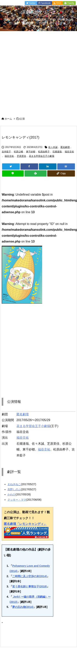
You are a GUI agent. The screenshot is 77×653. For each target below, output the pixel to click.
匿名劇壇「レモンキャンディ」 (25, 523)
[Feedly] (36, 173)
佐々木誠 (52, 147)
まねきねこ (14, 484)
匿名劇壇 (65, 147)
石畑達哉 (57, 151)
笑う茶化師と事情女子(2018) (29, 586)
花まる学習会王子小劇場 (41, 156)
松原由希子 (44, 151)
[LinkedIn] (48, 166)
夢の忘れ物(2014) (22, 606)
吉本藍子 (6, 151)
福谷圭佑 (69, 151)
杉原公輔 (18, 151)
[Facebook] (29, 166)
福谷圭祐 (9, 156)
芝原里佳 (21, 156)
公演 (22, 118)
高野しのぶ (14, 489)
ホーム (8, 118)
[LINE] (13, 173)
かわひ (11, 494)
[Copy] (61, 173)
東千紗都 (30, 151)
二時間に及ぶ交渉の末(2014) (29, 576)
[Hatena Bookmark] (66, 166)
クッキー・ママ (16, 499)
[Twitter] (11, 166)
